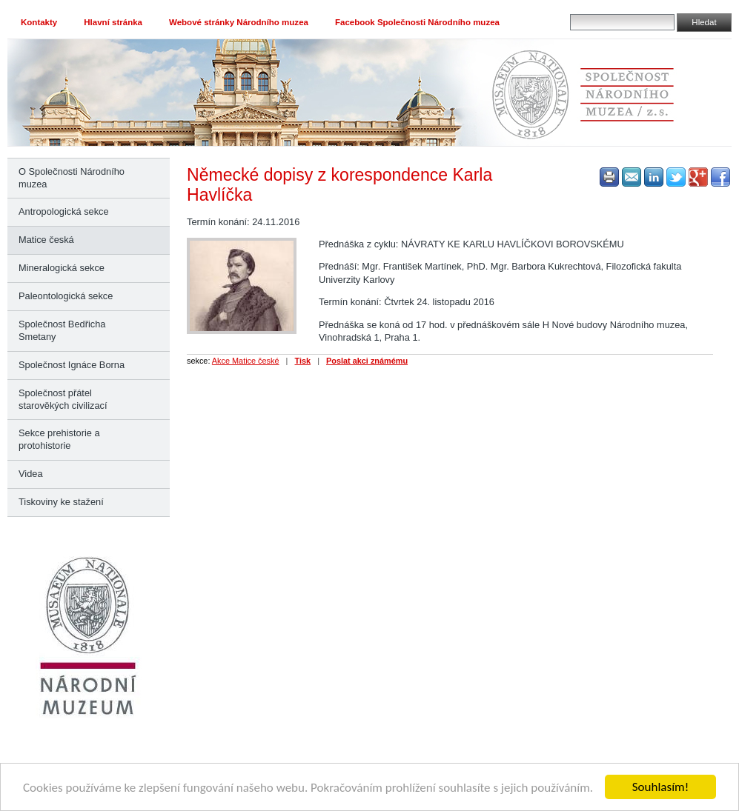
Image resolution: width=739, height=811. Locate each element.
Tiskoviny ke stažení (61, 501)
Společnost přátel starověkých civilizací (63, 399)
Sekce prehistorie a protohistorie (59, 439)
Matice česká (46, 239)
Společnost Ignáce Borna (72, 364)
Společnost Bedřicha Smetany (62, 330)
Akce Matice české (245, 360)
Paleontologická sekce (66, 295)
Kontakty (39, 22)
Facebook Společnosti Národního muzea (417, 22)
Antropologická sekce (64, 211)
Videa (31, 473)
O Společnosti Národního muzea (72, 178)
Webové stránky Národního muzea (238, 22)
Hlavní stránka (113, 22)
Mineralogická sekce (62, 267)
